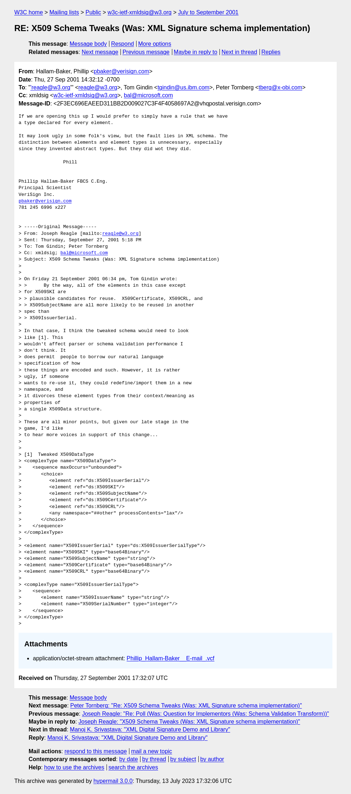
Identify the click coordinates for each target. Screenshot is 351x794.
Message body (88, 44)
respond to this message (95, 751)
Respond (122, 44)
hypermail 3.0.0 (112, 781)
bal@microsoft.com (148, 95)
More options (155, 44)
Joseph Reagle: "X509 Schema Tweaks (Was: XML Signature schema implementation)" (189, 722)
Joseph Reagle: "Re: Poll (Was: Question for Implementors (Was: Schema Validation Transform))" (205, 714)
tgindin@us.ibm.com (183, 87)
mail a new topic (151, 751)
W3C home (28, 12)
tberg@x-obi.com (280, 87)
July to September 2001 (208, 12)
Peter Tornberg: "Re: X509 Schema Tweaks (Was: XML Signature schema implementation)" (186, 705)
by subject (183, 759)
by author (212, 759)
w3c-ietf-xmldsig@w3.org (140, 12)
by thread (154, 759)
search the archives (133, 767)
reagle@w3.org (97, 87)
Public (93, 12)
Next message (100, 52)
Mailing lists (64, 12)
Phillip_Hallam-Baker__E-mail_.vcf (170, 658)
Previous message (146, 52)
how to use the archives (74, 767)
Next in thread (239, 52)
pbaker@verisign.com (121, 71)
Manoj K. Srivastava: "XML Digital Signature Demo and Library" (150, 729)
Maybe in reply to (195, 52)
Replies (270, 52)
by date (128, 759)
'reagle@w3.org (50, 87)
